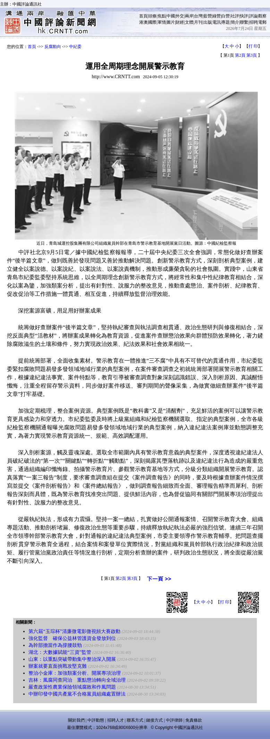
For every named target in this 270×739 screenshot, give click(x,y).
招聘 (253, 22)
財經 (180, 22)
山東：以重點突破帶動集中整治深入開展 (72, 659)
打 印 (253, 46)
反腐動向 (52, 46)
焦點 (162, 16)
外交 (180, 16)
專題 (225, 22)
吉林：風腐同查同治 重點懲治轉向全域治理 (77, 680)
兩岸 (189, 16)
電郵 (262, 22)
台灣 (198, 16)
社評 (235, 16)
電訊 (216, 22)
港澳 (143, 22)
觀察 (262, 16)
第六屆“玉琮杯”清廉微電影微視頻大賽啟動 (74, 631)
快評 (244, 16)
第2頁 (240, 55)
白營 (225, 16)
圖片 (171, 22)
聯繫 (244, 22)
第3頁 (251, 55)
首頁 (143, 16)
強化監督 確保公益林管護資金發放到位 (72, 638)
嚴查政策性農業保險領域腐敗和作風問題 (72, 687)
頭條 (152, 16)
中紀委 (75, 46)
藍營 (207, 16)
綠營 (216, 16)
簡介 (235, 22)
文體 (189, 22)
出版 (207, 22)
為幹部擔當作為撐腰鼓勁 (55, 645)
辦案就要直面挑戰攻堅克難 (57, 666)
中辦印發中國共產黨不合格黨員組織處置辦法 (77, 694)
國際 (152, 22)
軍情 (162, 22)
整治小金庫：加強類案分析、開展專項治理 (74, 673)
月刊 (198, 22)
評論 (253, 16)
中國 (171, 16)
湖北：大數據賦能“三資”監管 (59, 652)
